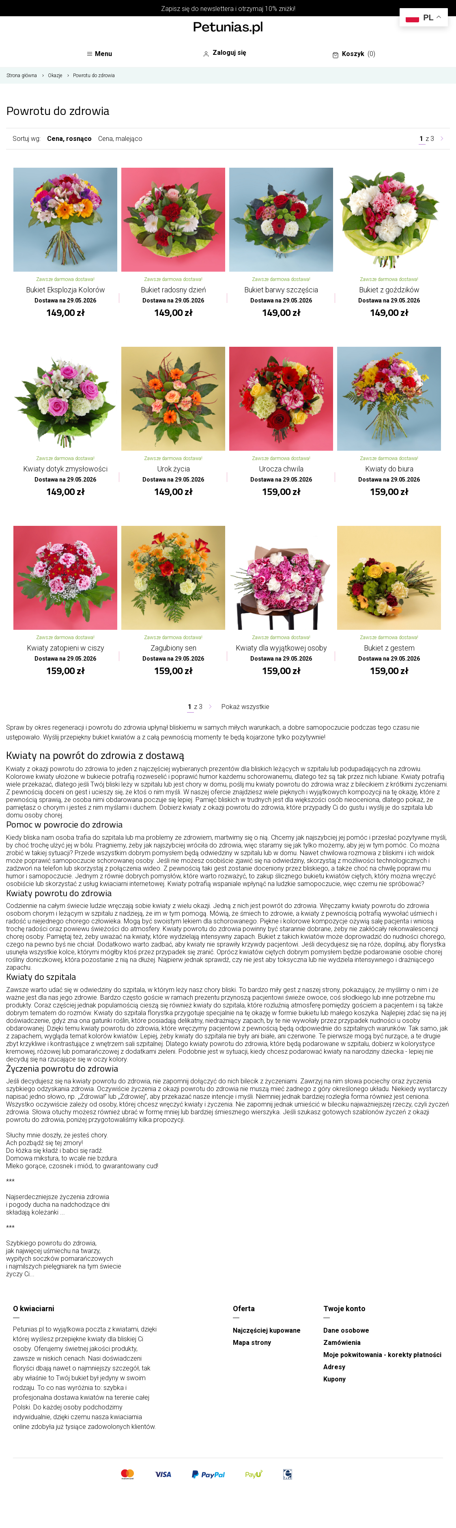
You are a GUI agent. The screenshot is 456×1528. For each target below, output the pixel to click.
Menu (99, 54)
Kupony (334, 1379)
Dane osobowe (346, 1330)
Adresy (334, 1367)
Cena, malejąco (120, 139)
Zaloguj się (224, 53)
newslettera (217, 9)
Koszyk (353, 54)
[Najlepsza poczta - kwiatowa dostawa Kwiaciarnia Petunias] (228, 29)
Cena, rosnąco (69, 139)
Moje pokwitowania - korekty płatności (382, 1355)
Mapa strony (252, 1342)
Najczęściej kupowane (267, 1330)
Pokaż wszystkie (245, 707)
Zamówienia (342, 1342)
